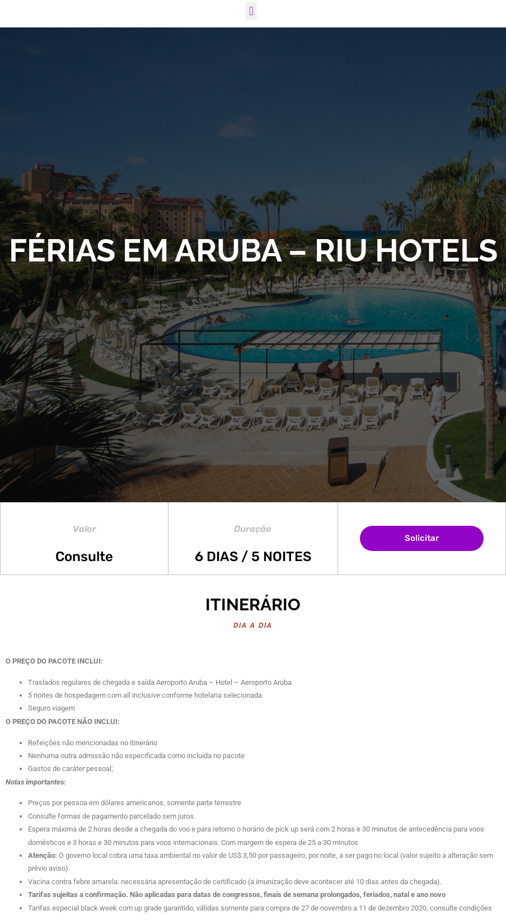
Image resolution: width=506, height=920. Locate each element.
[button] (251, 11)
